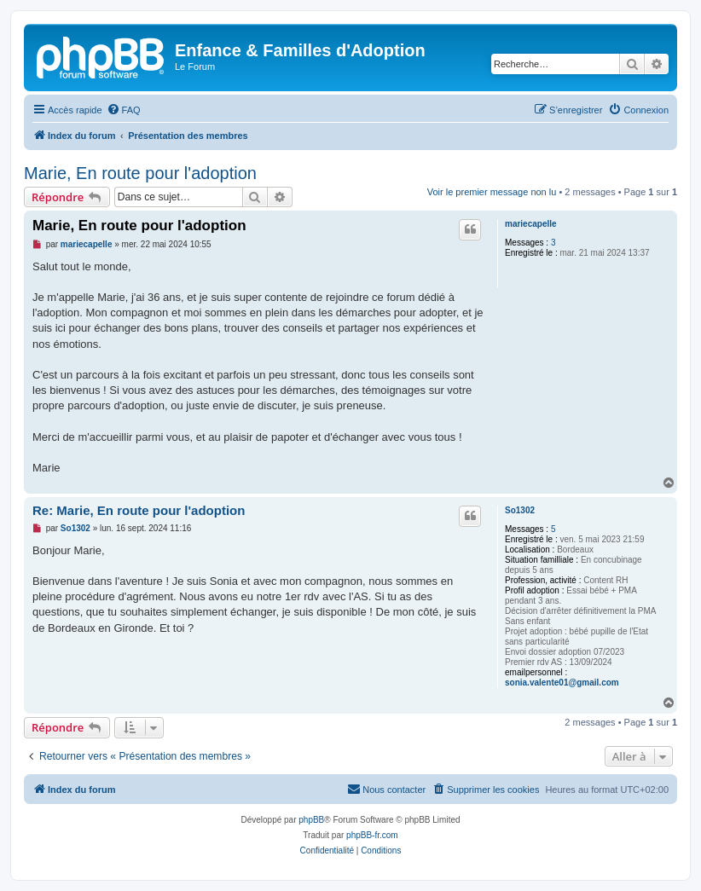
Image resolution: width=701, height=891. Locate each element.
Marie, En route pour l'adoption (140, 173)
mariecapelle (531, 224)
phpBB (311, 819)
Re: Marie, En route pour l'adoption (138, 510)
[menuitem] (124, 110)
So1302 (520, 510)
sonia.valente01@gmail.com (562, 682)
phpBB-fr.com (372, 835)
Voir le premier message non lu (492, 192)
